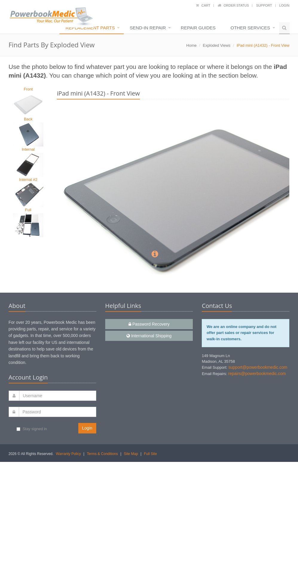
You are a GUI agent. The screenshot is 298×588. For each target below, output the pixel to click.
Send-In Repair (148, 27)
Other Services (250, 27)
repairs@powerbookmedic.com (257, 373)
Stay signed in (31, 429)
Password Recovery (149, 324)
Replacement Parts (90, 27)
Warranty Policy (68, 454)
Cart (203, 5)
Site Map (131, 454)
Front (28, 89)
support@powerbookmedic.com (257, 367)
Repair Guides (198, 27)
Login (284, 5)
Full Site (150, 454)
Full (28, 210)
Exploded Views (216, 45)
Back (28, 119)
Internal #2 (28, 179)
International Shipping (149, 335)
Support (264, 5)
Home (191, 45)
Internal (28, 149)
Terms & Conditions (102, 454)
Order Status (233, 5)
